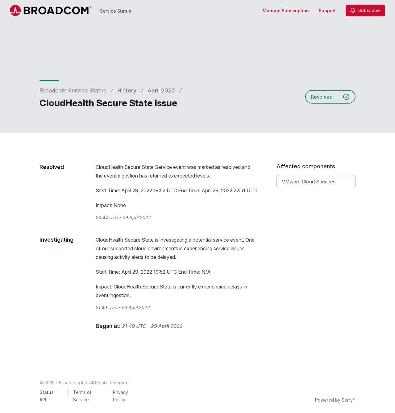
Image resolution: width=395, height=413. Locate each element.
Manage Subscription (286, 10)
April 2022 (161, 90)
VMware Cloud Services (308, 181)
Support (327, 10)
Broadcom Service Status (73, 90)
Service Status (115, 11)
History (127, 90)
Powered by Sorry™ (335, 400)
